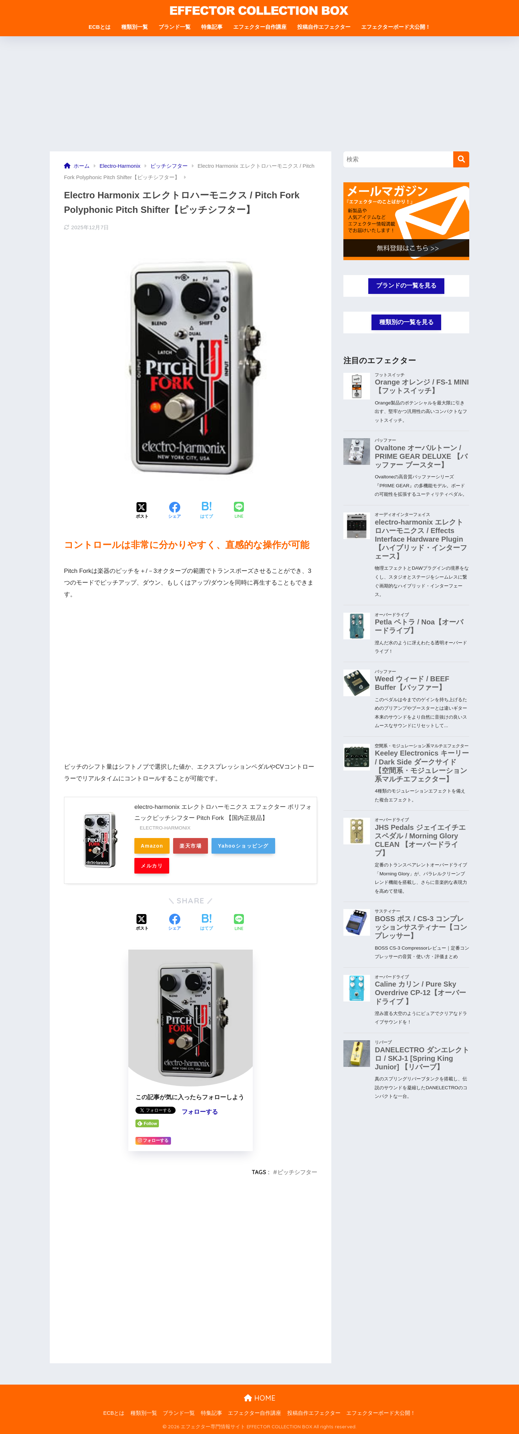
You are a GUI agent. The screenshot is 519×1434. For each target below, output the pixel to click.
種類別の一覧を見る (406, 322)
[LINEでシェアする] (239, 511)
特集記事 (212, 27)
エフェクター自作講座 (260, 27)
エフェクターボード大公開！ (395, 27)
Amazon (152, 846)
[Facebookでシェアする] (174, 511)
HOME (259, 1397)
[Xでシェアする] (142, 511)
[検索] (461, 159)
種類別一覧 (134, 27)
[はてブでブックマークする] (206, 511)
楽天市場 (191, 846)
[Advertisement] (259, 98)
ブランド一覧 (175, 27)
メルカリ (152, 866)
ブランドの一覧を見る (406, 285)
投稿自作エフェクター (324, 27)
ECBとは (100, 27)
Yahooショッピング (243, 846)
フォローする (200, 1111)
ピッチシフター (297, 1172)
